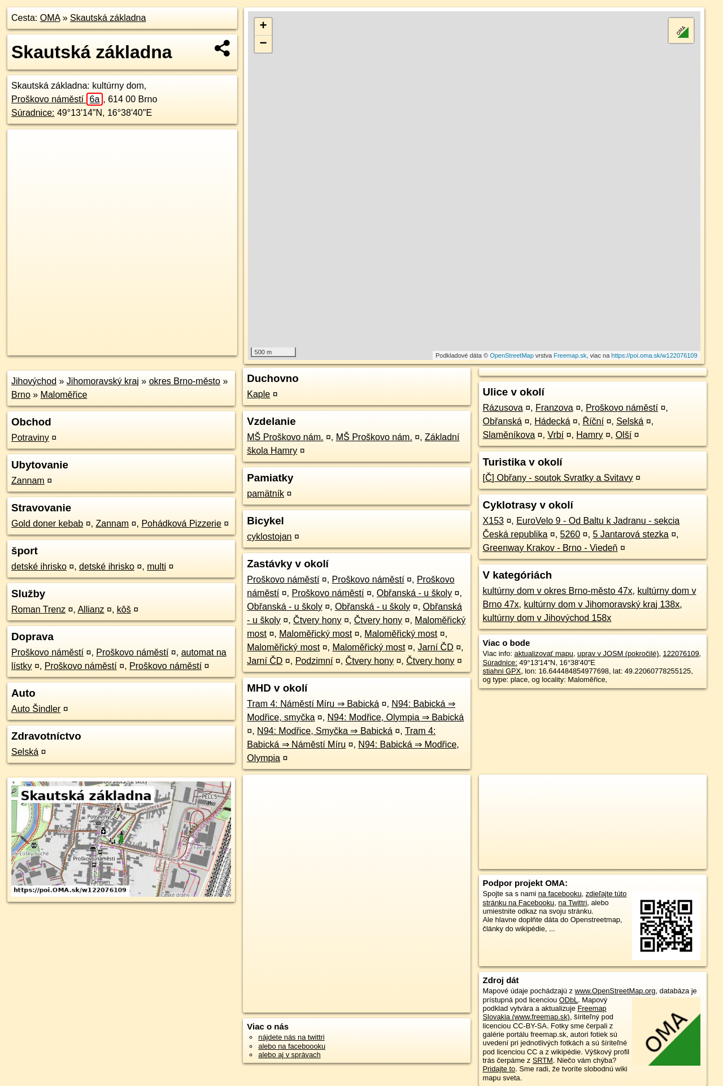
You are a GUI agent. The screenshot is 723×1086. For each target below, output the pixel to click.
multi (156, 566)
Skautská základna (108, 18)
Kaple (258, 394)
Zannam (28, 480)
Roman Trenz (38, 609)
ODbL (568, 1000)
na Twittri (572, 902)
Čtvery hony (317, 620)
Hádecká (552, 421)
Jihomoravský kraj (103, 381)
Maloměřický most (315, 633)
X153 (493, 520)
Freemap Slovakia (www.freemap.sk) (545, 1012)
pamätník (265, 493)
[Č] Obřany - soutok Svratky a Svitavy (558, 478)
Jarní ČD (436, 647)
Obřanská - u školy (414, 593)
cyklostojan (269, 536)
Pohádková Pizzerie (181, 523)
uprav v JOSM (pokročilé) (618, 653)
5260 (570, 534)
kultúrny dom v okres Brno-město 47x (558, 591)
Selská (24, 752)
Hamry (589, 435)
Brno (21, 394)
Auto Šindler (35, 709)
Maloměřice (64, 394)
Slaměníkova (509, 435)
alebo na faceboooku (291, 1046)
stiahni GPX (502, 671)
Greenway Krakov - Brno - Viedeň (550, 548)
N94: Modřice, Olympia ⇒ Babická (396, 717)
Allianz (90, 609)
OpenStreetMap (512, 355)
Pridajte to (499, 1069)
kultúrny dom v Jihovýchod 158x (547, 618)
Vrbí (555, 435)
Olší (623, 435)
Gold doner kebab (47, 523)
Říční (593, 421)
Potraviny (30, 437)
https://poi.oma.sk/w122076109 (654, 355)
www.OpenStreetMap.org (614, 991)
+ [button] (263, 26)
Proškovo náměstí (57, 99)
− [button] (263, 44)
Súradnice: (33, 113)
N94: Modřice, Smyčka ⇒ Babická (325, 731)
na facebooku (560, 893)
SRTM (543, 1060)
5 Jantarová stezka (630, 534)
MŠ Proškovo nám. (285, 437)
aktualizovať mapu (544, 653)
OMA (50, 18)
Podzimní (314, 661)
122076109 (681, 653)
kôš (124, 609)
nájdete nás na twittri (291, 1037)
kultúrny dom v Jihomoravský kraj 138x (602, 604)
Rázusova (503, 407)
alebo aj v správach (289, 1054)
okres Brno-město (184, 381)
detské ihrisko (39, 566)
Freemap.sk (570, 355)
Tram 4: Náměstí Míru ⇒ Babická (313, 704)
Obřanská (502, 421)
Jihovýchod (33, 381)
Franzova (554, 407)
